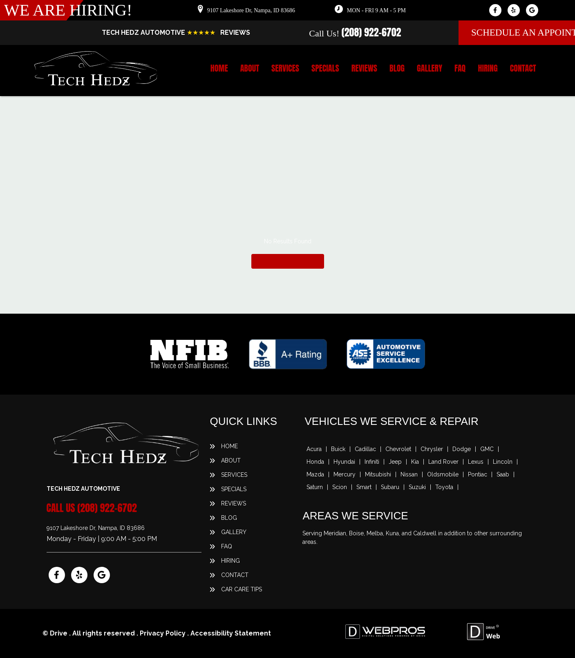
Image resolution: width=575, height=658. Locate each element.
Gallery (429, 68)
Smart (363, 487)
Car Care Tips (241, 589)
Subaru (390, 487)
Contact (523, 68)
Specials (325, 68)
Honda (315, 461)
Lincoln (502, 461)
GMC (487, 449)
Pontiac (477, 474)
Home (219, 68)
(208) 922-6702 (371, 32)
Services (285, 68)
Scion (339, 487)
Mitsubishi (378, 474)
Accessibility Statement (230, 633)
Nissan (409, 474)
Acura (314, 449)
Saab (503, 474)
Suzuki (417, 487)
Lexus (475, 461)
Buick (338, 449)
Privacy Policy (162, 633)
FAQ (459, 68)
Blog (397, 68)
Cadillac (365, 449)
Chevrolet (398, 449)
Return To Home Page (288, 261)
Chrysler (432, 449)
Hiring (487, 68)
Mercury (344, 474)
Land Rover (443, 461)
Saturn (315, 487)
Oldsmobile (443, 474)
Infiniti (372, 461)
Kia (415, 461)
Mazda (315, 474)
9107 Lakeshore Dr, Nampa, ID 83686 (251, 10)
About (249, 68)
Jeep (395, 461)
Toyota (444, 487)
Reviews (364, 68)
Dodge (461, 449)
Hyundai (344, 461)
